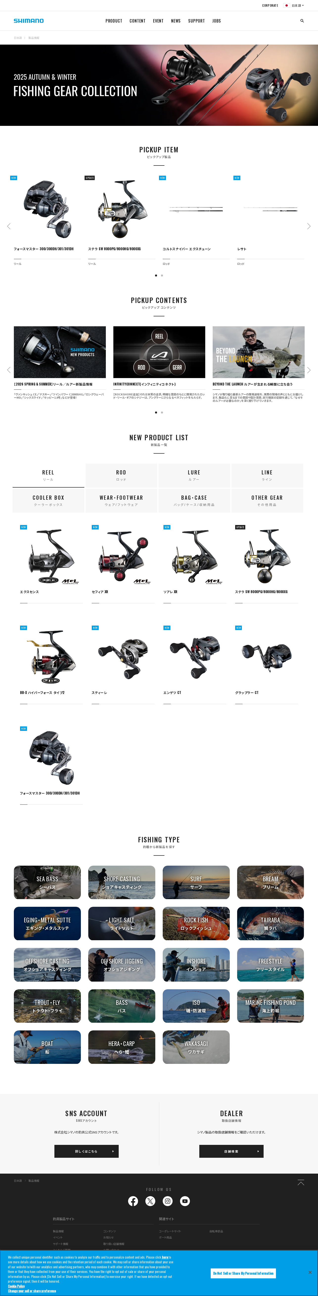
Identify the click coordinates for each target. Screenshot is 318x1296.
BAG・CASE (194, 500)
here (165, 1257)
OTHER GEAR (267, 500)
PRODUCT (114, 21)
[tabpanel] (47, 220)
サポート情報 (60, 1244)
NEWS (176, 21)
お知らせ (108, 1237)
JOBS (216, 21)
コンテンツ (109, 1231)
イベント (58, 1237)
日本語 (18, 38)
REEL (48, 475)
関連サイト (166, 1218)
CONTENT (138, 21)
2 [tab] (162, 275)
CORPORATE (270, 5)
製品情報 (33, 38)
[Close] (310, 1272)
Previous (8, 226)
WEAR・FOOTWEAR (121, 500)
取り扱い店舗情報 (113, 1244)
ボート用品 (165, 1237)
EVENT (158, 21)
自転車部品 (216, 1231)
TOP (301, 40)
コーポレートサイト (170, 1231)
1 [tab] (156, 275)
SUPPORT (196, 21)
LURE (194, 475)
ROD (121, 475)
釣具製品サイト (63, 1218)
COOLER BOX (49, 500)
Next (309, 226)
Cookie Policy (16, 1286)
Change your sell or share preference (32, 1291)
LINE (267, 475)
